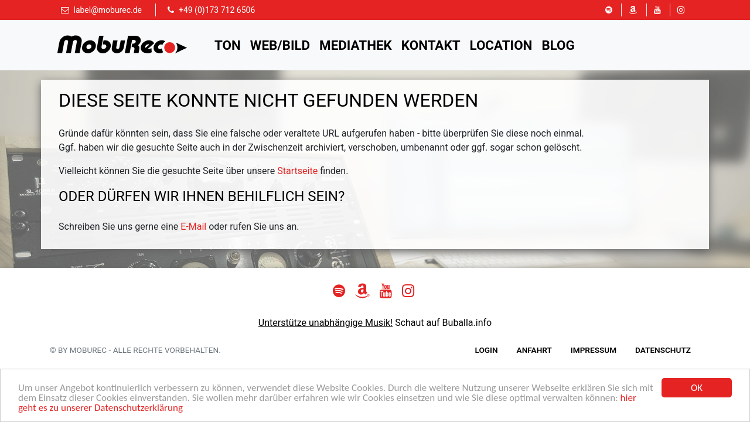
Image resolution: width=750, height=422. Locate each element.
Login (486, 350)
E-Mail (193, 226)
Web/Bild (280, 45)
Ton (227, 45)
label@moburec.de (107, 10)
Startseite (297, 170)
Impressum (593, 350)
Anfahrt (534, 350)
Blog (557, 45)
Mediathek (355, 45)
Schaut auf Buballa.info (443, 322)
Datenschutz (663, 350)
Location (501, 45)
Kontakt (431, 45)
